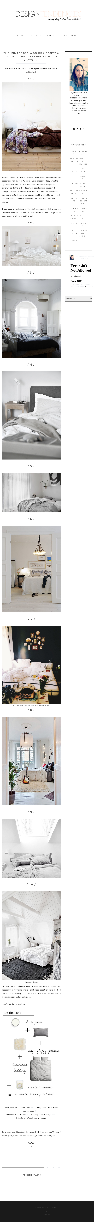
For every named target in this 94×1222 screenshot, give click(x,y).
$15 (37, 1111)
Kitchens (74, 183)
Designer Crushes (83, 161)
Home (20, 35)
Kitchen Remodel (84, 284)
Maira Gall (47, 1215)
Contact (52, 35)
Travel (74, 241)
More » (90, 287)
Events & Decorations (83, 201)
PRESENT (26, 1175)
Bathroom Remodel (77, 287)
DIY (74, 176)
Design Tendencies (50, 1208)
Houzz (75, 284)
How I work (70, 35)
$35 (32, 1107)
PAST (37, 1175)
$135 (27, 1114)
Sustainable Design (82, 233)
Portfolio (35, 35)
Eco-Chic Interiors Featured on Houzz (84, 258)
